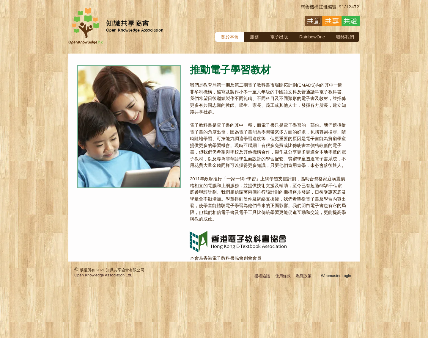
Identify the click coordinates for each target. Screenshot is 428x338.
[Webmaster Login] (336, 276)
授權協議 (262, 276)
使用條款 (283, 276)
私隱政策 (303, 276)
